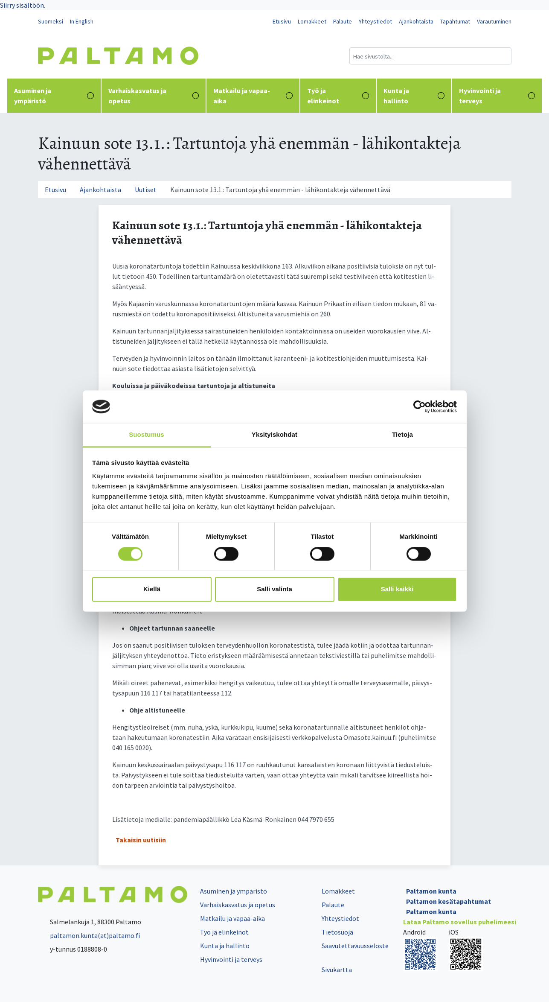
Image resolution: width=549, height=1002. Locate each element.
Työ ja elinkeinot (338, 95)
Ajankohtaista (416, 21)
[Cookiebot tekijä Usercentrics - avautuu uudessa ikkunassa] (419, 406)
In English (81, 21)
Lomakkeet (312, 21)
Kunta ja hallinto (413, 95)
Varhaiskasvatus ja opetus (153, 95)
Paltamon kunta (431, 891)
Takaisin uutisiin (141, 839)
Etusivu (282, 21)
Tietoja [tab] (402, 434)
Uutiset (146, 189)
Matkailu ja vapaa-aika (253, 95)
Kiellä (151, 589)
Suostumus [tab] (146, 434)
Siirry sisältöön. (22, 5)
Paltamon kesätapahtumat (448, 901)
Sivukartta (337, 969)
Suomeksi (50, 21)
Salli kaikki (397, 589)
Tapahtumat (455, 21)
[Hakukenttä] (430, 55)
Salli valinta (274, 589)
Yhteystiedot (375, 21)
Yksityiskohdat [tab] (274, 434)
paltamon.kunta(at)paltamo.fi (89, 935)
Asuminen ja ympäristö (54, 95)
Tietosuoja (337, 932)
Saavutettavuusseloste (355, 945)
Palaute (342, 21)
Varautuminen (494, 21)
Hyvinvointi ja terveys (497, 95)
